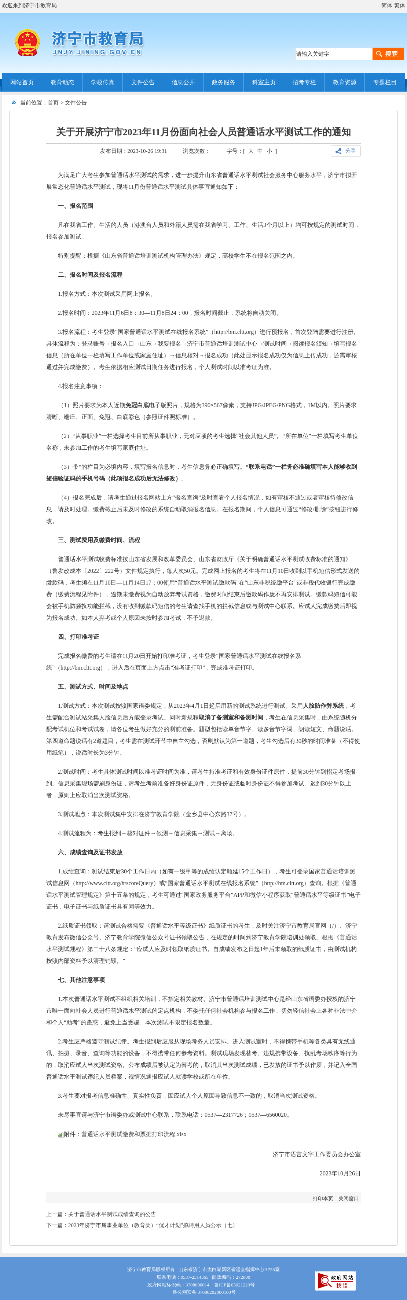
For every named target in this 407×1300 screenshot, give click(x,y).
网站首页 (22, 82)
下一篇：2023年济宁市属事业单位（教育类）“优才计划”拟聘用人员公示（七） (142, 1225)
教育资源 (344, 82)
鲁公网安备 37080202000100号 (203, 1292)
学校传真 (102, 82)
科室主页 (264, 82)
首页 (53, 103)
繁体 (399, 5)
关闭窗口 (348, 1198)
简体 (386, 5)
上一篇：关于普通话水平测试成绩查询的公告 (101, 1214)
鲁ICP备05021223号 (234, 1285)
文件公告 (143, 82)
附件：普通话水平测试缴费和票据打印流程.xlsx (122, 1134)
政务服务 (223, 82)
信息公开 (183, 82)
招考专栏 (304, 82)
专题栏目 (385, 82)
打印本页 (323, 1198)
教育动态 (62, 82)
